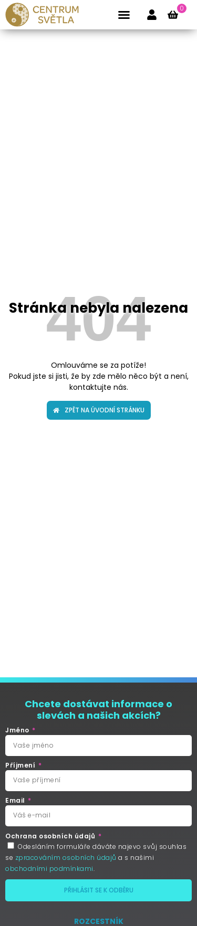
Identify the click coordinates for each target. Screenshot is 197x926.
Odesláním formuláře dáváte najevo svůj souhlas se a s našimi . (95, 857)
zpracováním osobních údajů (66, 857)
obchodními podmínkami (49, 868)
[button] (124, 14)
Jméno (18, 730)
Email (16, 800)
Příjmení (21, 765)
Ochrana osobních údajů (51, 836)
